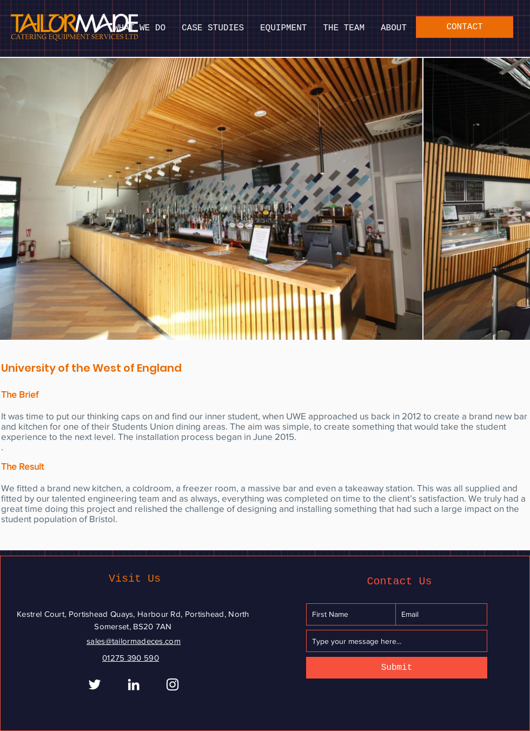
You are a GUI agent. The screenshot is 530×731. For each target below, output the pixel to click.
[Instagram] (172, 684)
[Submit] (396, 668)
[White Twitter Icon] (95, 684)
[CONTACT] (464, 27)
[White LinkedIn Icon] (133, 684)
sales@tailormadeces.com (134, 641)
